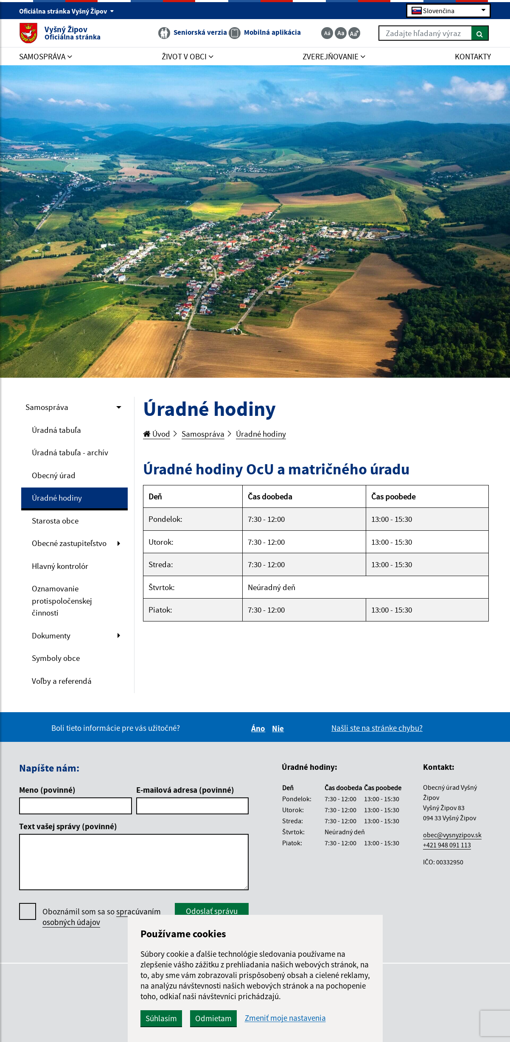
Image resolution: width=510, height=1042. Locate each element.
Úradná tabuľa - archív (70, 452)
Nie (279, 728)
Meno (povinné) (47, 790)
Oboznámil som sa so (101, 917)
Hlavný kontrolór (60, 566)
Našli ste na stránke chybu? (377, 728)
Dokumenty (51, 635)
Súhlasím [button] (161, 1018)
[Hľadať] (480, 33)
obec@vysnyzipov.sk (452, 834)
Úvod (156, 434)
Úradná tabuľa (56, 430)
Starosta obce (55, 520)
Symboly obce (56, 658)
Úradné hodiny (57, 498)
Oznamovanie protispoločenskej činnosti (62, 600)
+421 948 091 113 (447, 845)
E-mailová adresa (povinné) (185, 790)
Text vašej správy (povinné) (68, 826)
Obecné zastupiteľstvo (69, 543)
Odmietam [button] (213, 1018)
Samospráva (46, 407)
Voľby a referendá (62, 681)
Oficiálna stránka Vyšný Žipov (66, 11)
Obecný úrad (54, 475)
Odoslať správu (212, 911)
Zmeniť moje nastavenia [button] (285, 1018)
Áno (259, 728)
